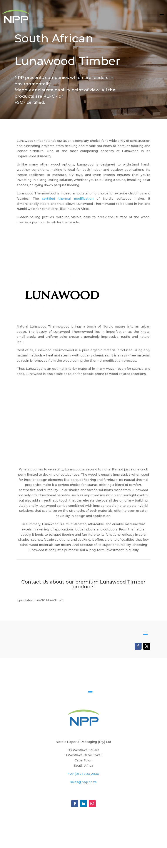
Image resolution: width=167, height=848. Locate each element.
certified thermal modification (67, 199)
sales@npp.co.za (83, 782)
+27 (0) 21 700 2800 (83, 774)
